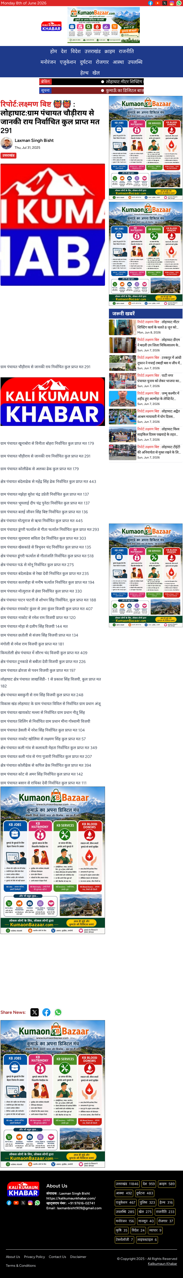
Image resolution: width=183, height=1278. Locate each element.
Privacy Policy (34, 1257)
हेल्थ (84, 73)
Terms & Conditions (21, 1266)
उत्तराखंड (93, 51)
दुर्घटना (86, 62)
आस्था (118, 62)
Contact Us (57, 1257)
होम (53, 51)
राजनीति (126, 51)
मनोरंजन (48, 62)
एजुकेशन (68, 62)
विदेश (76, 51)
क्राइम (110, 51)
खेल (96, 73)
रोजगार (102, 62)
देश (64, 51)
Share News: (13, 1012)
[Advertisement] (52, 320)
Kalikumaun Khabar (162, 1264)
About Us (13, 1257)
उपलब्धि (135, 62)
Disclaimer (78, 1257)
